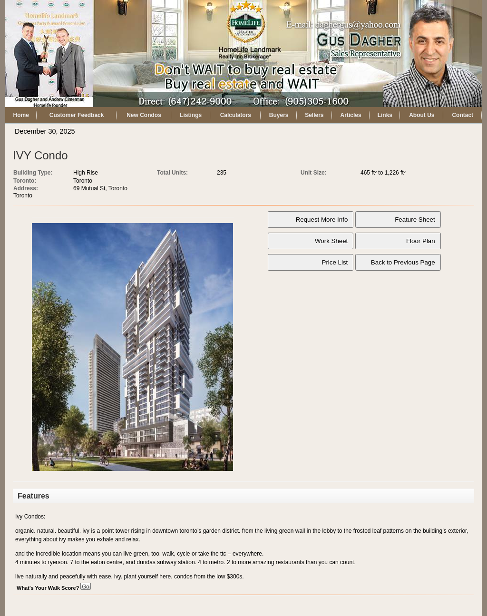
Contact (462, 115)
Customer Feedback (76, 115)
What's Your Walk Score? (54, 588)
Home (21, 115)
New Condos (144, 115)
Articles (351, 115)
